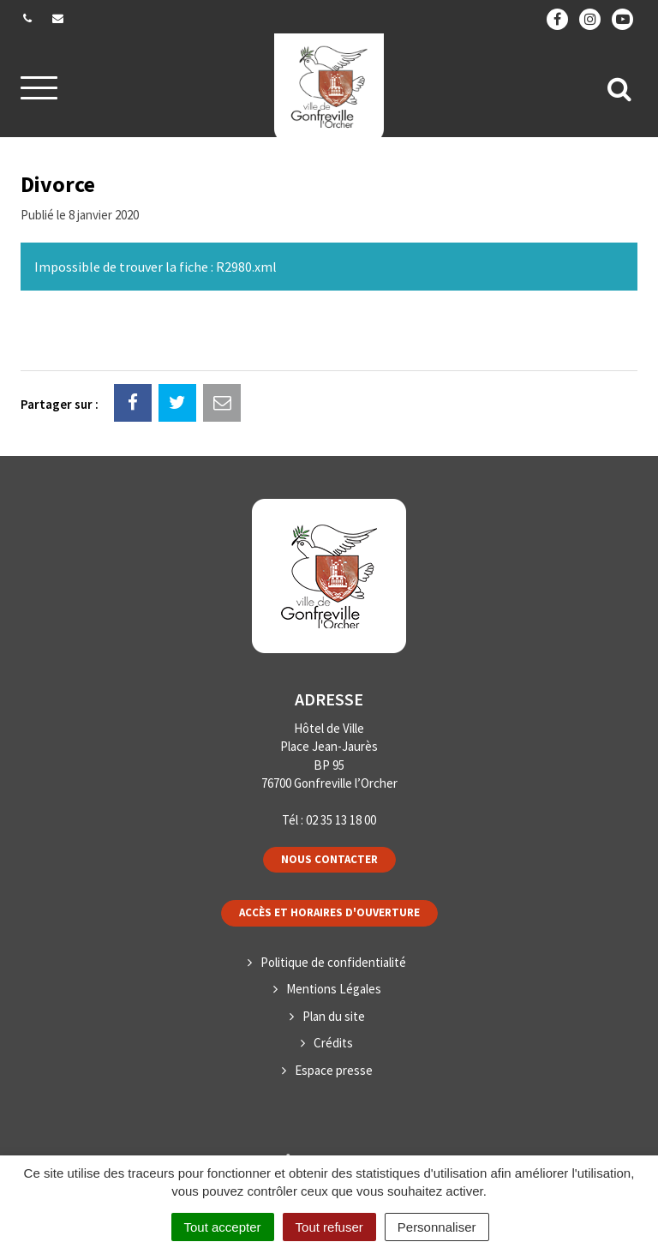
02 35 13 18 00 (341, 820)
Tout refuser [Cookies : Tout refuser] (329, 1227)
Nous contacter (329, 859)
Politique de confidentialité (333, 962)
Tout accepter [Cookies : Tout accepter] (222, 1227)
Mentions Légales (333, 989)
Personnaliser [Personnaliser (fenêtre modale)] (437, 1227)
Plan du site (333, 1016)
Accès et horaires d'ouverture (329, 912)
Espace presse (334, 1070)
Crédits (333, 1043)
